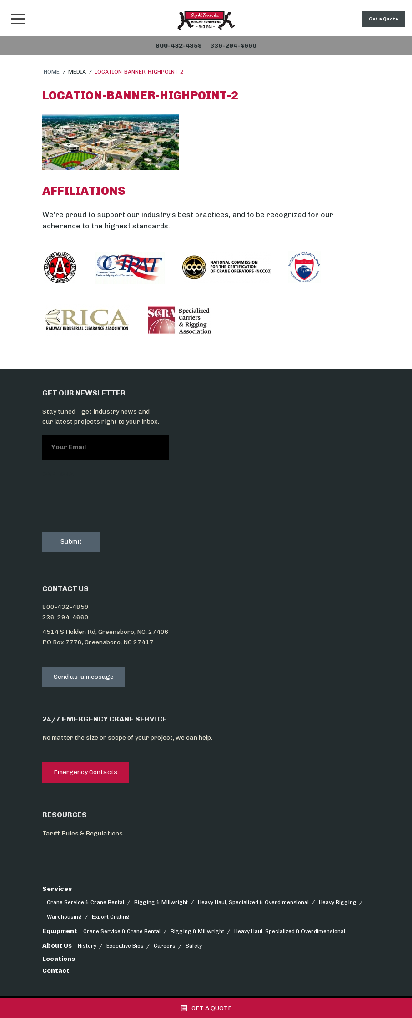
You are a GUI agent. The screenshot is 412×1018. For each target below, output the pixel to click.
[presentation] (111, 503)
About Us (57, 945)
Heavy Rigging (338, 902)
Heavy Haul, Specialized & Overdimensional (253, 902)
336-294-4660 (65, 617)
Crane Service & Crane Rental (85, 902)
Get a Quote (383, 19)
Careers (165, 946)
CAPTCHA (58, 474)
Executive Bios (125, 946)
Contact (56, 970)
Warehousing (64, 917)
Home (52, 72)
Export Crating (111, 917)
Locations (58, 959)
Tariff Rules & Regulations (82, 833)
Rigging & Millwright (161, 902)
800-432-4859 (65, 607)
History (87, 946)
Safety (194, 946)
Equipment (59, 931)
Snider (206, 20)
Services (57, 889)
